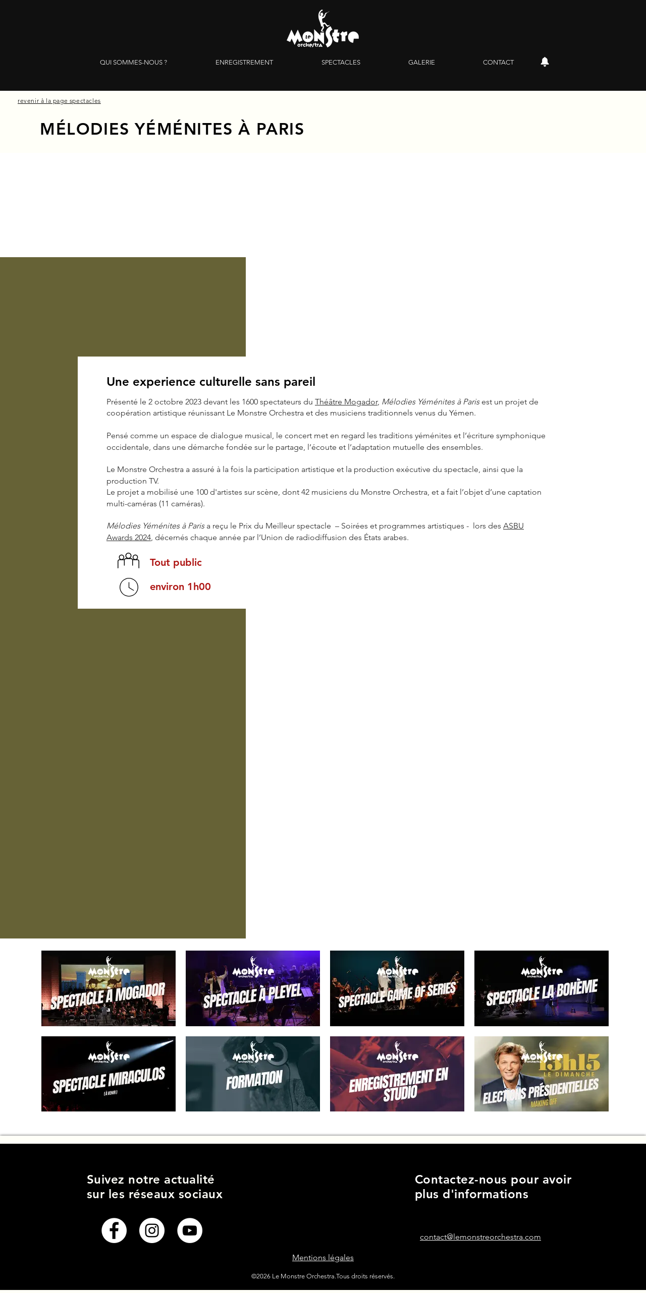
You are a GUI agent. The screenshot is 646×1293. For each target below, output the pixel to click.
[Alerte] (544, 62)
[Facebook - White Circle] (114, 1230)
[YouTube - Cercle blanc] (189, 1230)
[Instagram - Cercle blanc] (152, 1230)
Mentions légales (323, 1257)
